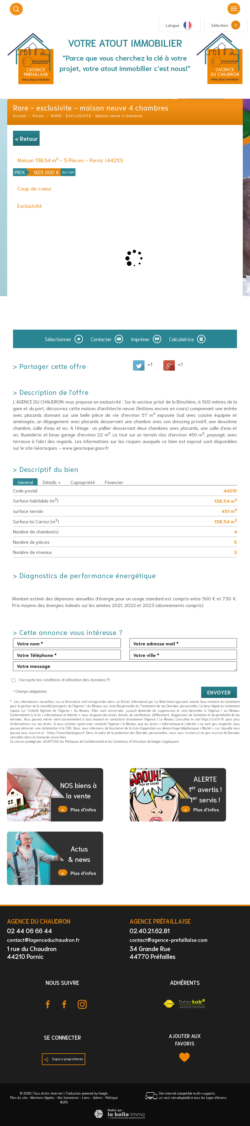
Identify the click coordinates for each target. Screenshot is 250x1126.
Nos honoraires (68, 1097)
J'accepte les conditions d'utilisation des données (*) (64, 679)
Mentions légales (42, 1097)
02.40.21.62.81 (149, 930)
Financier (114, 482)
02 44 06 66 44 (29, 930)
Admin (97, 1097)
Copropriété (83, 482)
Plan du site (18, 1097)
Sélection (219, 25)
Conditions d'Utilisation (130, 741)
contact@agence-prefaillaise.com (168, 939)
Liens (86, 1097)
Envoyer (219, 692)
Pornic (38, 116)
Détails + (52, 482)
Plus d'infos (77, 809)
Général (25, 482)
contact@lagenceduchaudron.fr (43, 939)
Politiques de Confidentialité (84, 741)
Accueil (19, 116)
